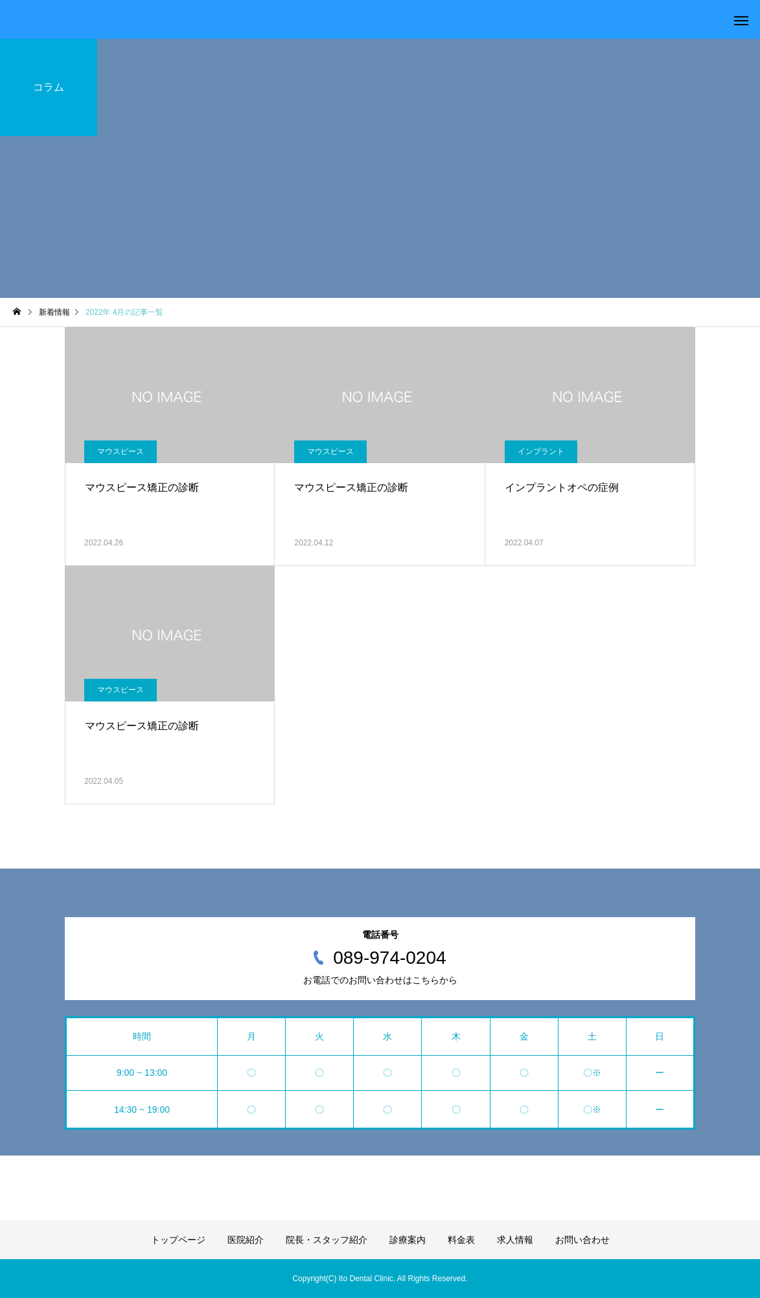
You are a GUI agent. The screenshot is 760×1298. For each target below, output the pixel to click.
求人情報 (515, 1240)
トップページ (178, 1240)
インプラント (541, 451)
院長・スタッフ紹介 (326, 1240)
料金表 (461, 1240)
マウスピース (120, 451)
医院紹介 (245, 1240)
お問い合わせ (582, 1240)
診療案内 (407, 1240)
